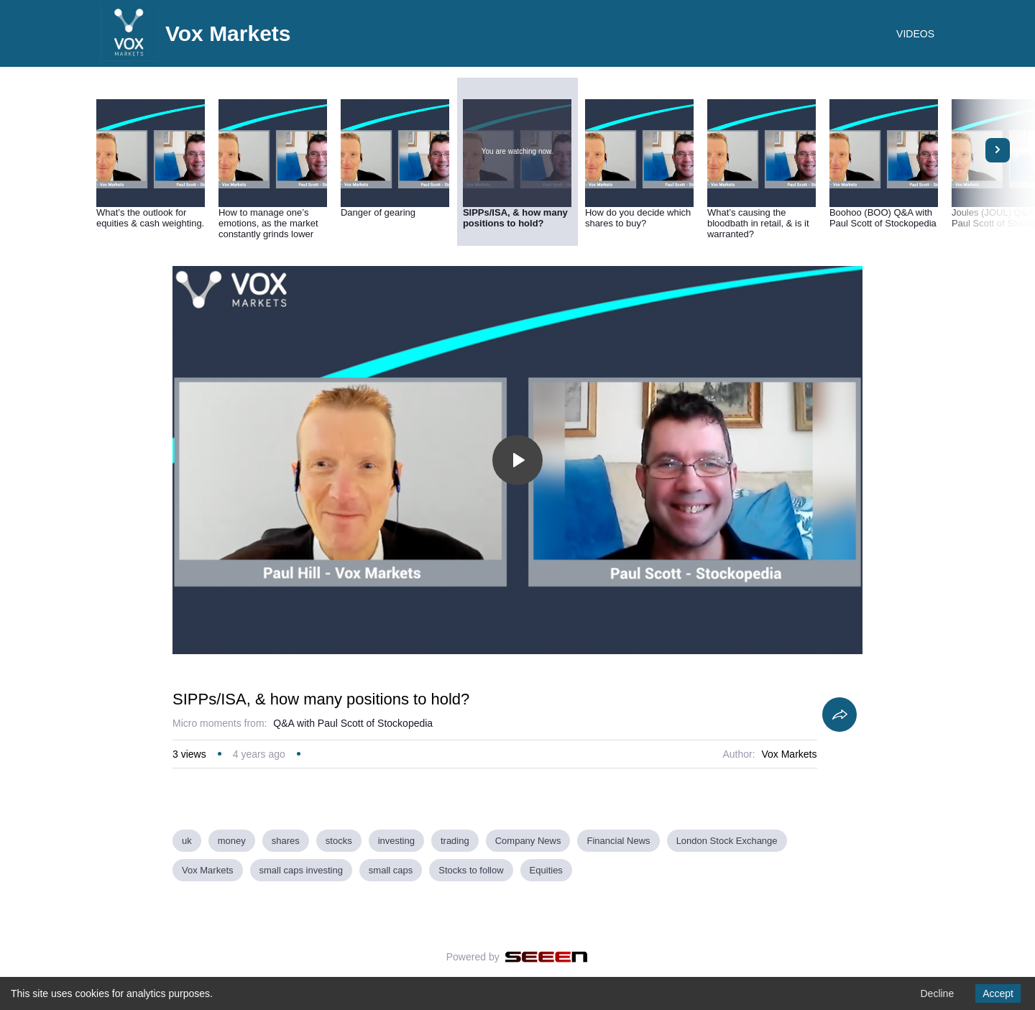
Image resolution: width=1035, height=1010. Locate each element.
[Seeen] (546, 956)
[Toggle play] (517, 460)
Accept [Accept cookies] (998, 993)
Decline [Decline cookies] (937, 993)
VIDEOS (915, 34)
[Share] (839, 714)
